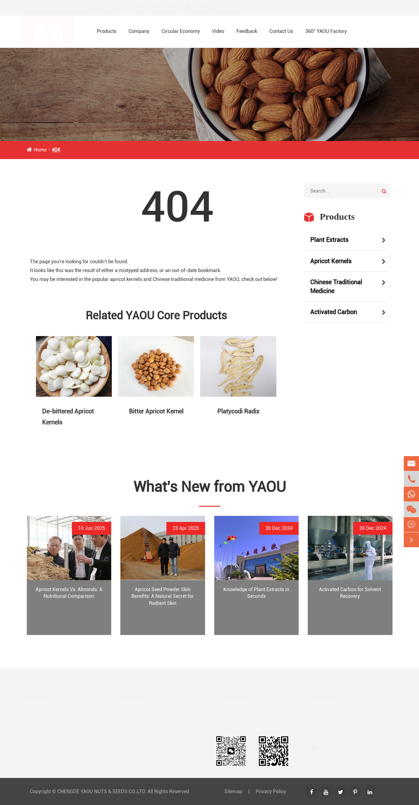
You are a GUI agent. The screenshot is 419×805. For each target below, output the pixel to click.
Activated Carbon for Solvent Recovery (350, 593)
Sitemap (233, 791)
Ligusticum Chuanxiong (143, 711)
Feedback (246, 31)
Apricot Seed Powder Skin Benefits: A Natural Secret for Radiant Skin (162, 596)
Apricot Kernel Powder (142, 741)
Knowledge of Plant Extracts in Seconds (256, 593)
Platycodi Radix (238, 411)
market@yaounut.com (222, 7)
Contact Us (281, 31)
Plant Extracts (329, 239)
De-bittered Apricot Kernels (68, 417)
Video (218, 31)
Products (106, 31)
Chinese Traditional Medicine (336, 286)
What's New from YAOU (209, 486)
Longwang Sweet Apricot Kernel (152, 731)
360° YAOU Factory (326, 31)
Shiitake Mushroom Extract (147, 721)
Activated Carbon (333, 312)
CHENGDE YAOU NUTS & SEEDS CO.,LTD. (101, 791)
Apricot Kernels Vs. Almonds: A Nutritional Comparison (69, 593)
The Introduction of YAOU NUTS (250, 711)
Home (40, 150)
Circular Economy (181, 31)
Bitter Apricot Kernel (156, 411)
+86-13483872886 (161, 7)
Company (139, 31)
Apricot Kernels (330, 261)
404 (56, 150)
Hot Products (133, 696)
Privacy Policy (271, 791)
